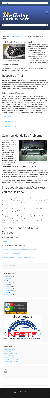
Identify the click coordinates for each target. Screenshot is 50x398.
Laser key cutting (6, 241)
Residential (9, 290)
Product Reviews (8, 282)
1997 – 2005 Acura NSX (10, 116)
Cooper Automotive (9, 355)
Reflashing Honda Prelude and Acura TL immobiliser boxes (18, 257)
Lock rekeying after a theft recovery (11, 253)
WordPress (25, 392)
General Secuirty (8, 276)
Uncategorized (8, 294)
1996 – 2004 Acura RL (10, 121)
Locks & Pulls (7, 351)
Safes (7, 292)
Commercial (9, 288)
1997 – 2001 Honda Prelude (11, 127)
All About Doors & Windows (11, 361)
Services (16, 36)
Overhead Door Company (11, 359)
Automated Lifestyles (9, 357)
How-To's (6, 278)
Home (11, 36)
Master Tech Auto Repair (10, 353)
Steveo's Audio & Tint (9, 349)
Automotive (23, 36)
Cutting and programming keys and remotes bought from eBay (19, 249)
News (5, 280)
